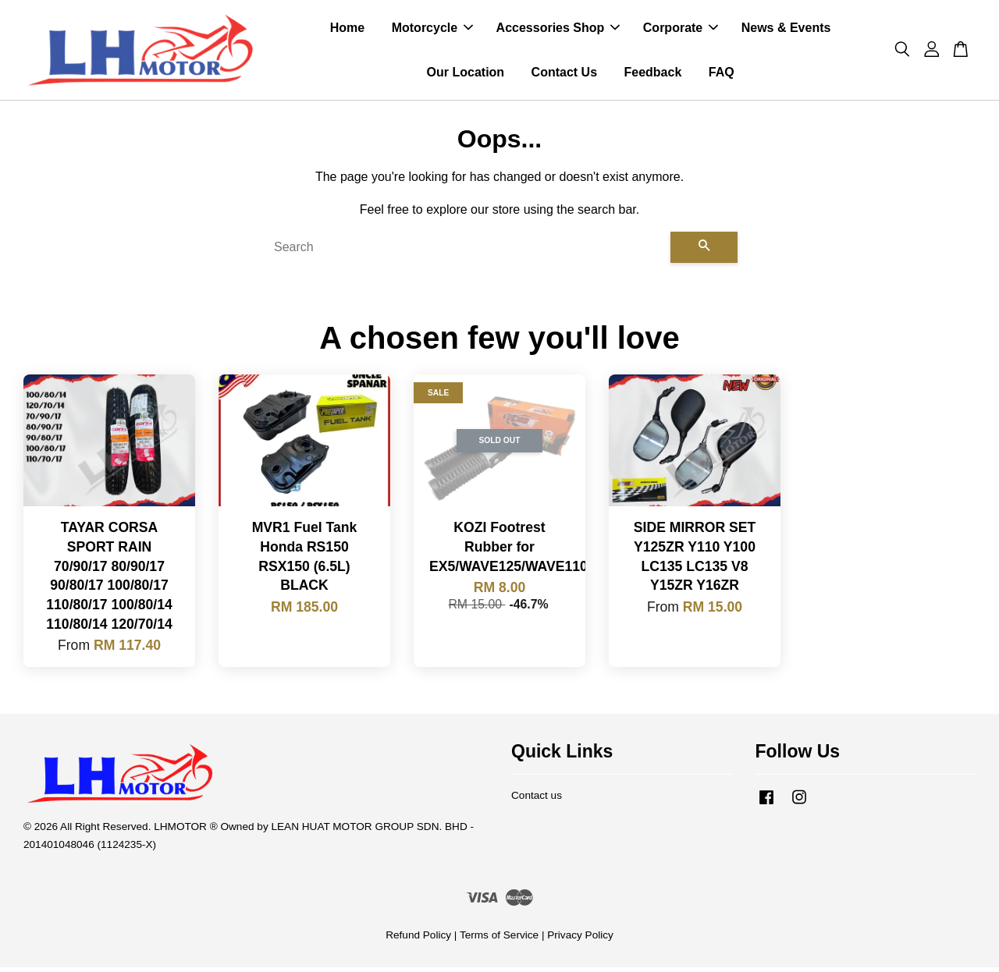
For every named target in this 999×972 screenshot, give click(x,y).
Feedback (652, 74)
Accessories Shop (558, 30)
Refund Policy (418, 939)
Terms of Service (499, 939)
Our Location (466, 74)
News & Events (786, 30)
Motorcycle (432, 30)
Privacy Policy (580, 939)
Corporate (680, 30)
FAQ (721, 74)
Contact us (536, 800)
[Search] (465, 252)
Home (347, 30)
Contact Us (564, 74)
